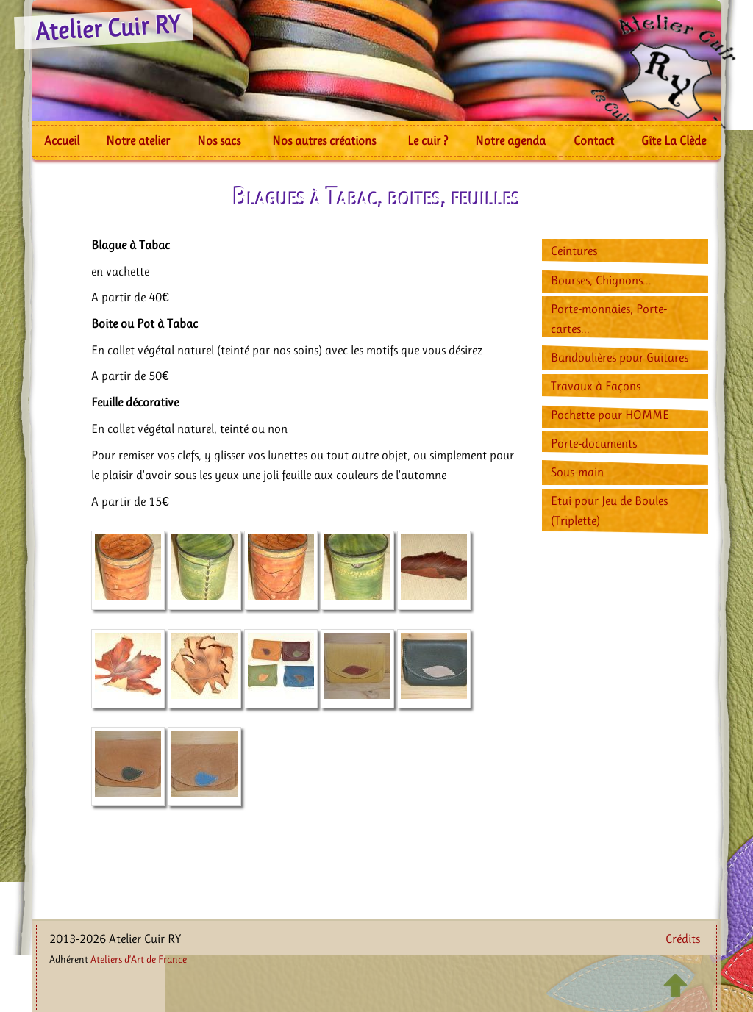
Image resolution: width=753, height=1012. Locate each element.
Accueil (61, 140)
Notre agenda (510, 140)
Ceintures (574, 250)
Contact (594, 140)
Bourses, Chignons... (601, 280)
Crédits (682, 938)
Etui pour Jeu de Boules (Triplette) (609, 510)
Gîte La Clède (673, 140)
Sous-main (577, 471)
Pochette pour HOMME (610, 414)
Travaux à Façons (595, 385)
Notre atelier (138, 140)
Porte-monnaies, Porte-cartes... (609, 318)
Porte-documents (594, 443)
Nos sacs (218, 140)
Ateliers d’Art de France (138, 959)
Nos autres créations (324, 140)
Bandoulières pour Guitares (619, 357)
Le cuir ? (427, 140)
